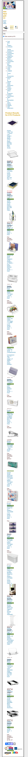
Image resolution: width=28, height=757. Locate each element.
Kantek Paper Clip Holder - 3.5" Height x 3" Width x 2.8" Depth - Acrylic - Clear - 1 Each (10, 323)
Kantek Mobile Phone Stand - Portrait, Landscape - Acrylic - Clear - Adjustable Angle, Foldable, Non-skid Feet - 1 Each (10, 668)
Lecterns (9, 66)
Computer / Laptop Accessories (10, 48)
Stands (9, 104)
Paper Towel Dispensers (10, 84)
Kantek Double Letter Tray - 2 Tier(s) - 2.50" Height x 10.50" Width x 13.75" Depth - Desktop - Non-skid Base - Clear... (10, 201)
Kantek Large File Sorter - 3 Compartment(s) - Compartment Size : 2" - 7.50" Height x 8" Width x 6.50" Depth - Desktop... (11, 356)
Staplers (9, 105)
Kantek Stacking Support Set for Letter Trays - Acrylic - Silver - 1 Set (9, 727)
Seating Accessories (10, 95)
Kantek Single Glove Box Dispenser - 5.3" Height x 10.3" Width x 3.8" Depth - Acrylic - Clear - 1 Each (10, 479)
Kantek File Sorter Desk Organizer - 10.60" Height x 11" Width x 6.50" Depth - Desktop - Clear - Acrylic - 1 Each (10, 263)
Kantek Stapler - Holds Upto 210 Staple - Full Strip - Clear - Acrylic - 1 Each (10, 446)
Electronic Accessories (10, 61)
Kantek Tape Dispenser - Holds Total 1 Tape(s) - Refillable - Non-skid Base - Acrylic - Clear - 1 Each (10, 417)
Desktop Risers (9, 58)
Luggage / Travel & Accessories (10, 73)
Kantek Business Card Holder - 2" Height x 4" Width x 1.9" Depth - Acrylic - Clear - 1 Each (10, 292)
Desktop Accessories (10, 53)
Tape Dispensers (10, 107)
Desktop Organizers (10, 55)
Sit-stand (8, 102)
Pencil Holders (9, 87)
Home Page (4, 21)
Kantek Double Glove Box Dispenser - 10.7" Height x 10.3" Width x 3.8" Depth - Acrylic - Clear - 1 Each (10, 511)
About (4, 23)
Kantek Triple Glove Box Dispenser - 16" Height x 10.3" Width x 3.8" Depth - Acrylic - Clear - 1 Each (10, 541)
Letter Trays (8, 69)
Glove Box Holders (9, 64)
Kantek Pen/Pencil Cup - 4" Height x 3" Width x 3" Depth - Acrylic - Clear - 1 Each (10, 229)
